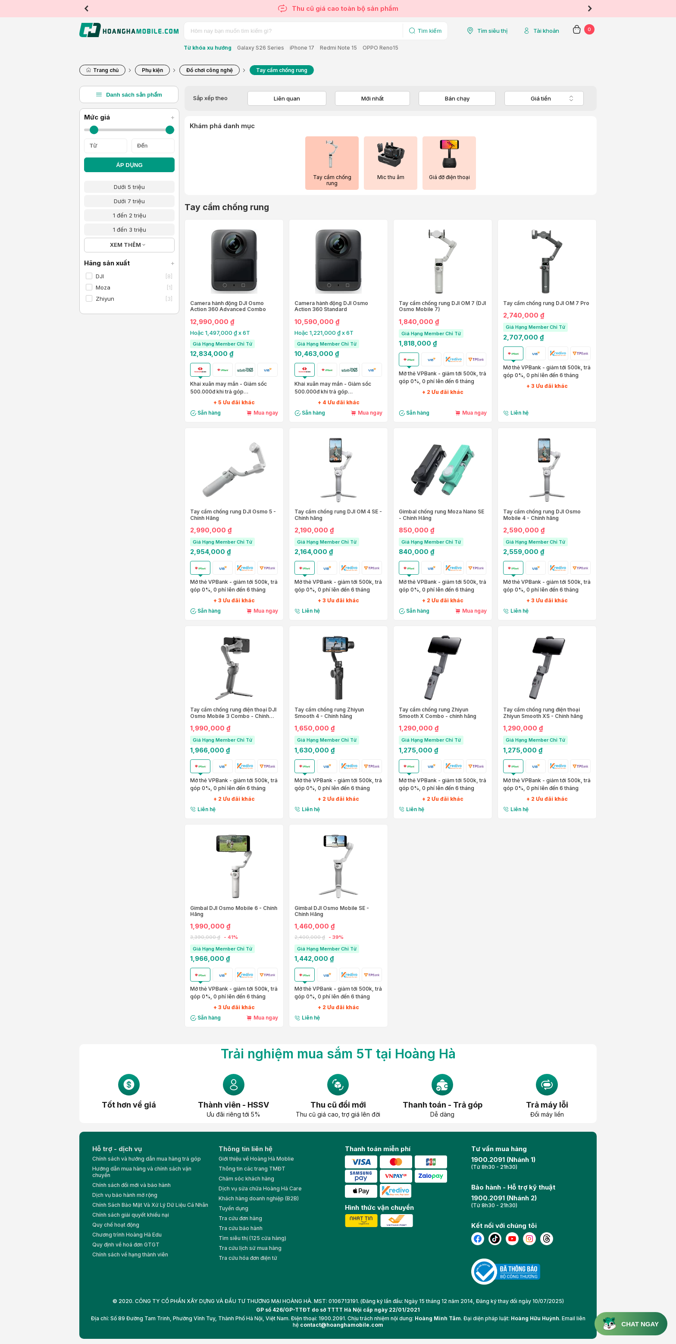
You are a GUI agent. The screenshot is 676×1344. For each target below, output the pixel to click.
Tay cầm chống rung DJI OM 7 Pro (546, 303)
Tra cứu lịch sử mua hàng (250, 1248)
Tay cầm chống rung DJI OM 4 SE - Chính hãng (338, 515)
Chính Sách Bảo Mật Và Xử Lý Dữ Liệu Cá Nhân (150, 1205)
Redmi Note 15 (338, 47)
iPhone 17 (302, 47)
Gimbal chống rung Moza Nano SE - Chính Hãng (441, 515)
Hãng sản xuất (129, 263)
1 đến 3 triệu (129, 229)
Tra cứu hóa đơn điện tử (248, 1258)
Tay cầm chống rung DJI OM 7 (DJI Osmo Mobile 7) (442, 306)
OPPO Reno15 (380, 47)
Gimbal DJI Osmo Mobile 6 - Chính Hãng (233, 911)
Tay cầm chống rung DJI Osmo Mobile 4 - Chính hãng (542, 515)
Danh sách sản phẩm (129, 94)
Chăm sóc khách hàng (246, 1178)
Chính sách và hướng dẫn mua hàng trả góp (146, 1158)
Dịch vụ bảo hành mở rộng (124, 1195)
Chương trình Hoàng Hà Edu (127, 1234)
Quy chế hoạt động (115, 1224)
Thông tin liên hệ (245, 1149)
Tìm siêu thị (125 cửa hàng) (252, 1238)
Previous (86, 9)
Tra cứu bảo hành (241, 1228)
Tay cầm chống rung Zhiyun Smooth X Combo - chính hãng (437, 713)
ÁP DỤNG (129, 165)
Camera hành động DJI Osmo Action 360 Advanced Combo (228, 306)
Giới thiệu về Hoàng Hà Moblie (256, 1158)
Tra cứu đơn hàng (240, 1218)
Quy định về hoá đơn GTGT (126, 1244)
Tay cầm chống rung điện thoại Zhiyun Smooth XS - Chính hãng (543, 713)
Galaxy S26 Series (260, 47)
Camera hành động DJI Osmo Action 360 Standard (331, 306)
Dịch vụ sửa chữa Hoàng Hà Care (260, 1188)
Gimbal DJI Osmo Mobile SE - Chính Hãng (331, 911)
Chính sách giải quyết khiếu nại (130, 1215)
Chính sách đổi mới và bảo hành (131, 1185)
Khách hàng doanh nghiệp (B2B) (259, 1198)
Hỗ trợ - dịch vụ (117, 1149)
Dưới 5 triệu (129, 186)
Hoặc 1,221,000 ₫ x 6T (324, 332)
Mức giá (129, 117)
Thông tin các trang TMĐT (252, 1168)
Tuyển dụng (233, 1208)
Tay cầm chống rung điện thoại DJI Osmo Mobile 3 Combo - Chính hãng (233, 713)
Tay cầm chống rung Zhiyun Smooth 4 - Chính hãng (329, 713)
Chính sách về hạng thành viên (130, 1254)
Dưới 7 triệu (129, 201)
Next (590, 9)
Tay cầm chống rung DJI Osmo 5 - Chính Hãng (233, 515)
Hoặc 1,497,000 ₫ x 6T (220, 332)
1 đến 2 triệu (129, 215)
